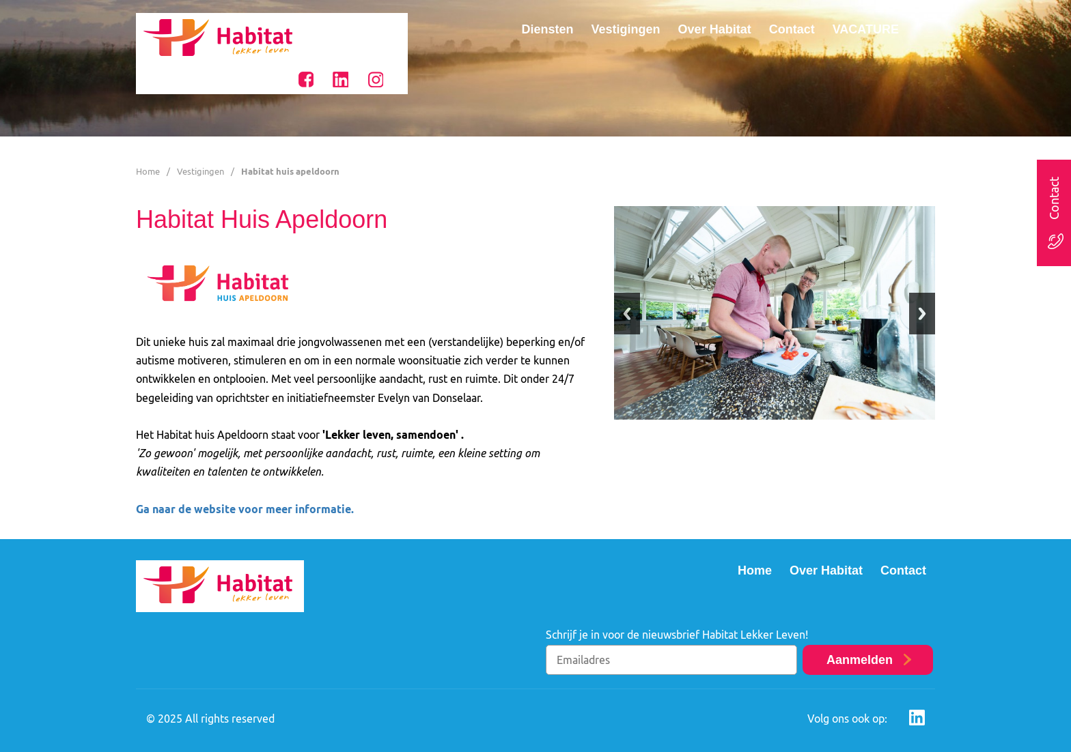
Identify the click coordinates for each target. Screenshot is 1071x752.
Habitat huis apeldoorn (290, 171)
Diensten (548, 29)
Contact (792, 29)
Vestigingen (626, 29)
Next (922, 313)
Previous (627, 313)
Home (148, 171)
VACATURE (866, 29)
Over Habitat (714, 29)
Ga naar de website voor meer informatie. (245, 509)
